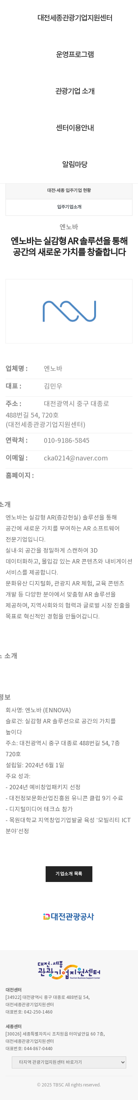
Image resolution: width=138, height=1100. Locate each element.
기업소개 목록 (69, 874)
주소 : (13, 453)
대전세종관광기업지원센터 (74, 18)
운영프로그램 (74, 55)
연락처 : (16, 489)
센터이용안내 (74, 128)
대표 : (13, 435)
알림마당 (74, 164)
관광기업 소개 (74, 91)
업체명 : (16, 417)
